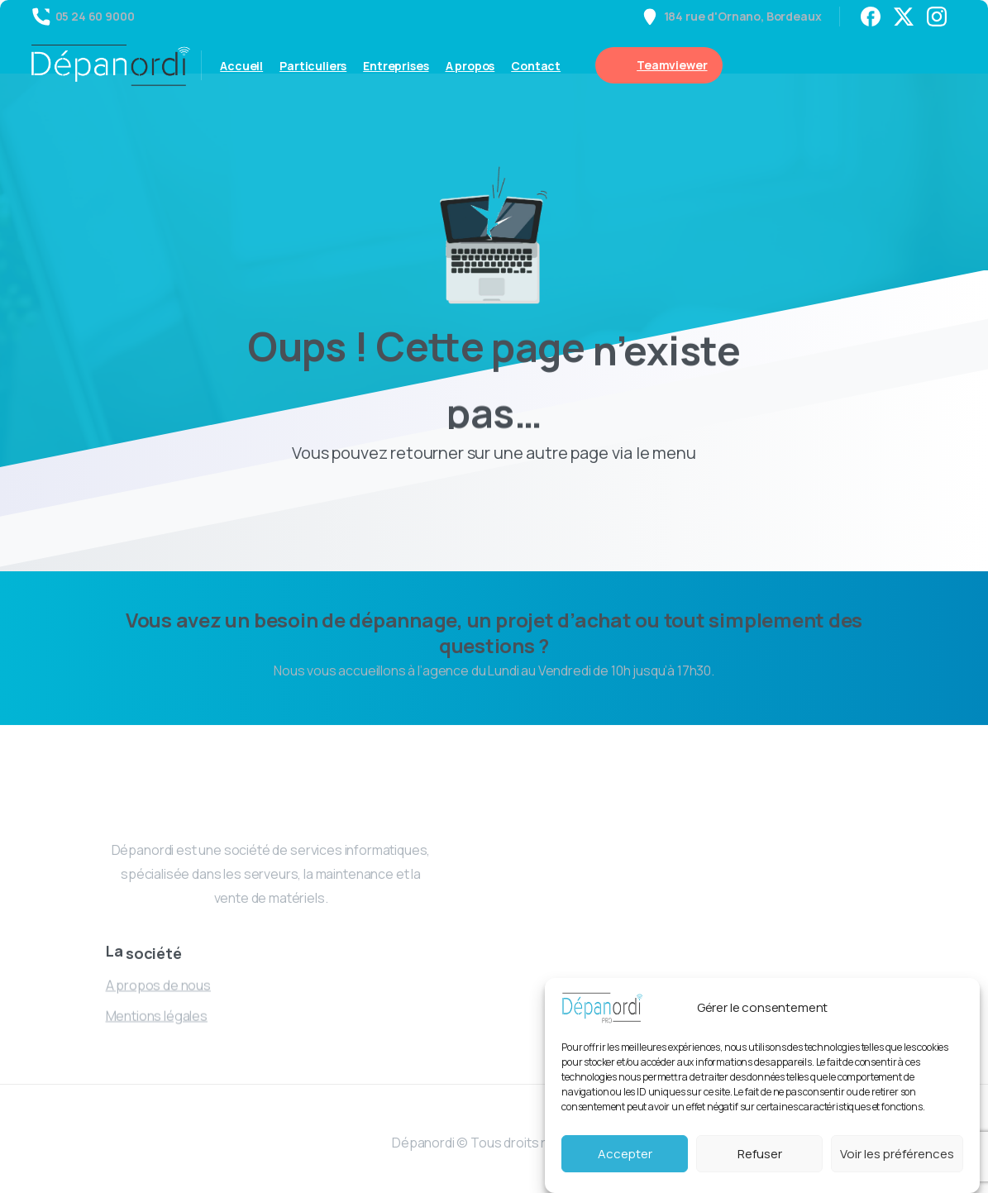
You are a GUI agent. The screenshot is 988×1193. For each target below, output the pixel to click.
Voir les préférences (897, 1153)
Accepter (625, 1153)
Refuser (759, 1153)
